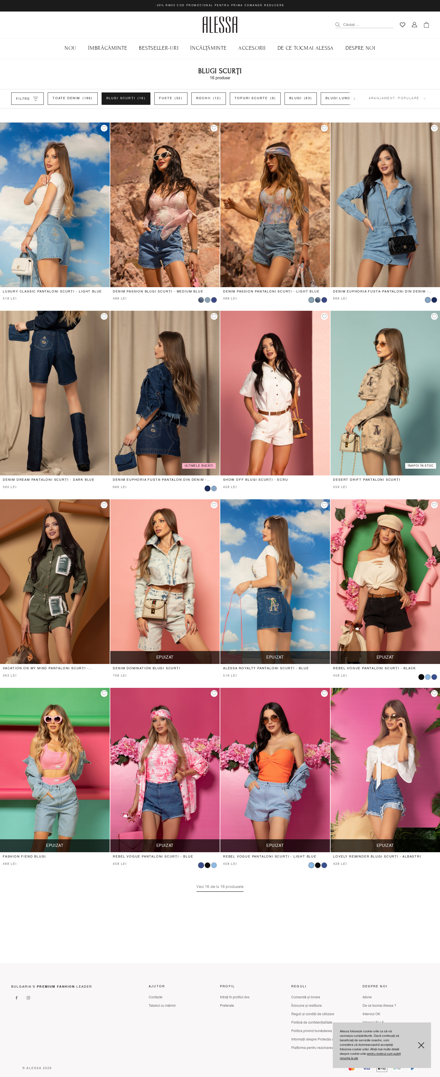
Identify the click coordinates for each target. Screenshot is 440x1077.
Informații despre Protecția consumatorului (323, 1039)
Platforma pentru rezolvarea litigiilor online (323, 1048)
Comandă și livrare (305, 997)
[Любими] (402, 25)
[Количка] (426, 25)
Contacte (155, 997)
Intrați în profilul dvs (234, 997)
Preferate (227, 1006)
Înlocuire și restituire (306, 1006)
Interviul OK (371, 1014)
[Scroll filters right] (354, 98)
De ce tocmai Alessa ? (379, 1006)
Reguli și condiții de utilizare (312, 1014)
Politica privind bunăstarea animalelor (320, 1031)
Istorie (367, 997)
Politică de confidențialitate (311, 1022)
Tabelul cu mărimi (162, 1006)
